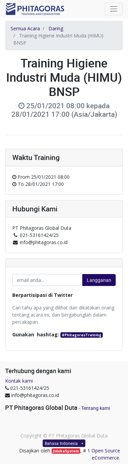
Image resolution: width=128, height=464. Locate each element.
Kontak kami (19, 381)
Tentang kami (95, 408)
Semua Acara (25, 28)
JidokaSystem (66, 451)
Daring (55, 28)
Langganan (99, 280)
